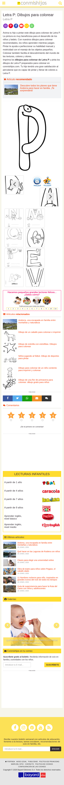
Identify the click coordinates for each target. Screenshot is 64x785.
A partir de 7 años (13, 499)
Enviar (55, 749)
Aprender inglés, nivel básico (13, 517)
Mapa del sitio (17, 764)
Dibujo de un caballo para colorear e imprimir (39, 332)
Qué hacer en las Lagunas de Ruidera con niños (38, 551)
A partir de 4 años (13, 490)
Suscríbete (52, 665)
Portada (10, 761)
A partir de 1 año (13, 482)
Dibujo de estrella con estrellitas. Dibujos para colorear (37, 345)
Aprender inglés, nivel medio (13, 525)
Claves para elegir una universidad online (35, 560)
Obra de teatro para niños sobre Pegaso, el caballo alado (36, 570)
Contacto (29, 764)
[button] (7, 625)
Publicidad (33, 761)
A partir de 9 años (13, 507)
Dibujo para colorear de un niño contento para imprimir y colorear (37, 369)
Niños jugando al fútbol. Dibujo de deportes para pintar (38, 357)
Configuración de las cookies (32, 766)
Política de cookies (44, 764)
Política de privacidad (49, 761)
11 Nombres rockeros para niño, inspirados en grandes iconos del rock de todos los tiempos (37, 578)
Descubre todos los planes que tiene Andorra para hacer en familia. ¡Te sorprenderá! (38, 88)
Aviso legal (21, 761)
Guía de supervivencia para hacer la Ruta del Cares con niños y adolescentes (37, 587)
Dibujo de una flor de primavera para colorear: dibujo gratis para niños (35, 381)
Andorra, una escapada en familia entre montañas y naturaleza (37, 321)
